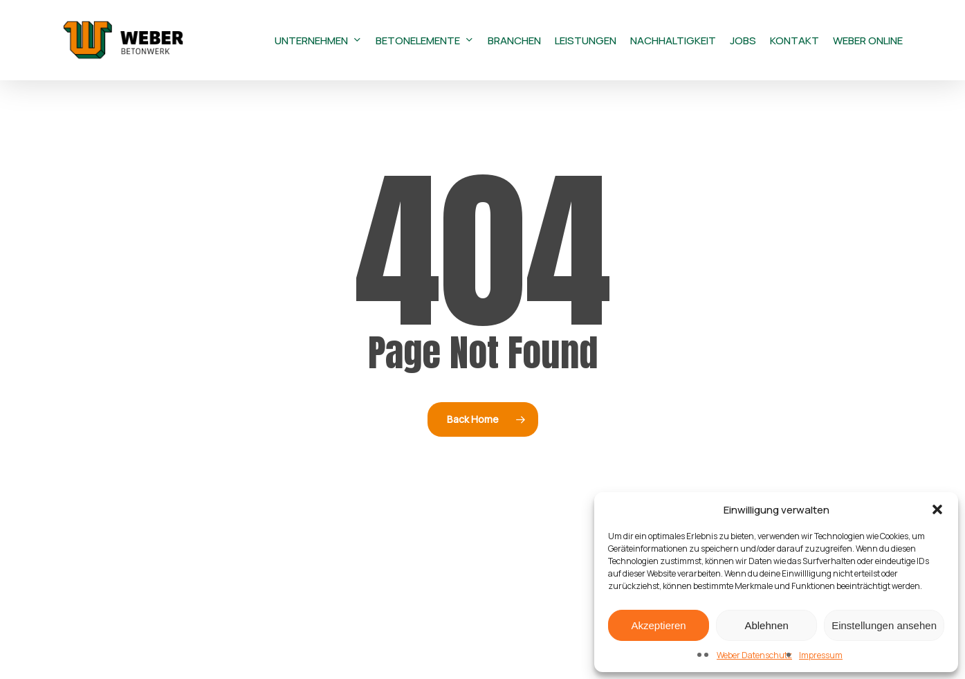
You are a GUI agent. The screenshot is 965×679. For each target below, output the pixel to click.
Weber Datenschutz (754, 655)
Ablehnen (766, 625)
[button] (937, 509)
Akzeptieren (658, 625)
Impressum (821, 655)
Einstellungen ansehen (884, 625)
